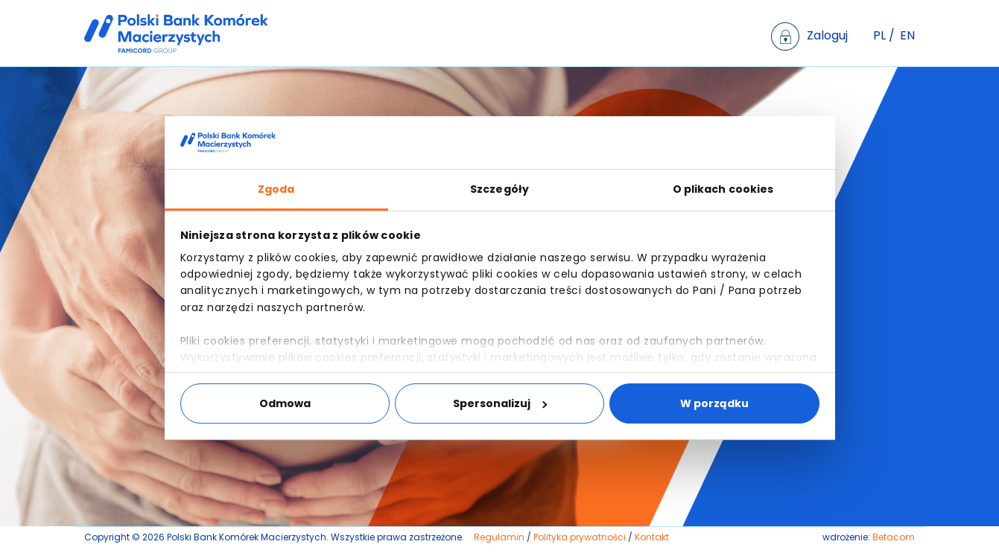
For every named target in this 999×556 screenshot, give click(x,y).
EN (907, 35)
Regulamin (499, 537)
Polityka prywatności (579, 537)
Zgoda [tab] (276, 189)
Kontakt (652, 537)
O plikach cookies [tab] (723, 189)
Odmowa (285, 403)
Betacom (893, 537)
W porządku (714, 403)
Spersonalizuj (500, 403)
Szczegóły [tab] (499, 189)
